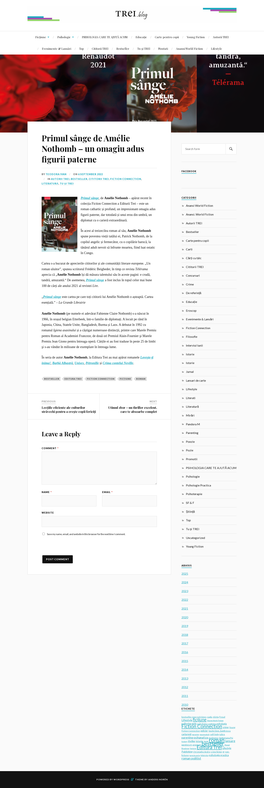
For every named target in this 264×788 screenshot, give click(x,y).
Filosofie (191, 336)
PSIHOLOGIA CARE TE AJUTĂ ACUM (105, 37)
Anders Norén (158, 779)
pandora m (187, 744)
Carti (189, 249)
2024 (185, 582)
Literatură (50, 183)
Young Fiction (196, 37)
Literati (190, 398)
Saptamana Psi (226, 737)
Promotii (191, 459)
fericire (193, 748)
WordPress (121, 779)
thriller (191, 741)
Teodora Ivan (56, 174)
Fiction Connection (125, 178)
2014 (185, 669)
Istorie (190, 354)
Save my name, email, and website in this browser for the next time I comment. (86, 534)
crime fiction (216, 752)
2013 (185, 678)
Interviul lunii (194, 345)
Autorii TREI (221, 37)
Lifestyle (216, 48)
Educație (141, 37)
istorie (199, 741)
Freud (222, 717)
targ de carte (194, 755)
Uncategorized (195, 537)
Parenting (192, 432)
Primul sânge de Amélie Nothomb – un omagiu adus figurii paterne (93, 148)
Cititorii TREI (100, 48)
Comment (50, 448)
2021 (185, 608)
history (184, 741)
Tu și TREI (143, 48)
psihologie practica (219, 755)
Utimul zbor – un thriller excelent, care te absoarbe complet (132, 409)
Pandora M (193, 424)
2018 (185, 634)
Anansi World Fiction (189, 48)
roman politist (191, 758)
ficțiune (125, 379)
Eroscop (191, 310)
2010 (185, 704)
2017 (185, 643)
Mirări (190, 415)
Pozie (189, 450)
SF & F (190, 502)
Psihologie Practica (198, 485)
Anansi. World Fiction (200, 214)
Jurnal (190, 371)
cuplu (209, 716)
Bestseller (122, 48)
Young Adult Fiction (215, 720)
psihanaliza (201, 737)
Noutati (163, 48)
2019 (185, 626)
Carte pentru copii (167, 37)
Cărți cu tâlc (193, 258)
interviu (204, 755)
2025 (185, 573)
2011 (185, 696)
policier (204, 730)
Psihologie (64, 37)
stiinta (216, 717)
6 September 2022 (90, 174)
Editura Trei (73, 379)
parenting (187, 737)
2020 (185, 617)
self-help (214, 734)
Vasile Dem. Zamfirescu (219, 731)
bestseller (51, 379)
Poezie (190, 441)
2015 (185, 661)
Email (107, 492)
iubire (222, 734)
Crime (190, 284)
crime (226, 727)
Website (48, 512)
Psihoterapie (194, 494)
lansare (230, 741)
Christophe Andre (201, 752)
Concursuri (193, 275)
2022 (185, 599)
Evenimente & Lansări (56, 48)
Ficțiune (40, 37)
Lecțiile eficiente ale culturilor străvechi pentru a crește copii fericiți (69, 409)
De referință (193, 293)
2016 (185, 652)
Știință (190, 511)
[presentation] (69, 548)
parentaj (195, 734)
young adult (205, 734)
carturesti (186, 734)
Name (47, 492)
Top (81, 48)
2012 (185, 687)
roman (141, 379)
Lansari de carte (196, 380)
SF (224, 752)
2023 (185, 591)
